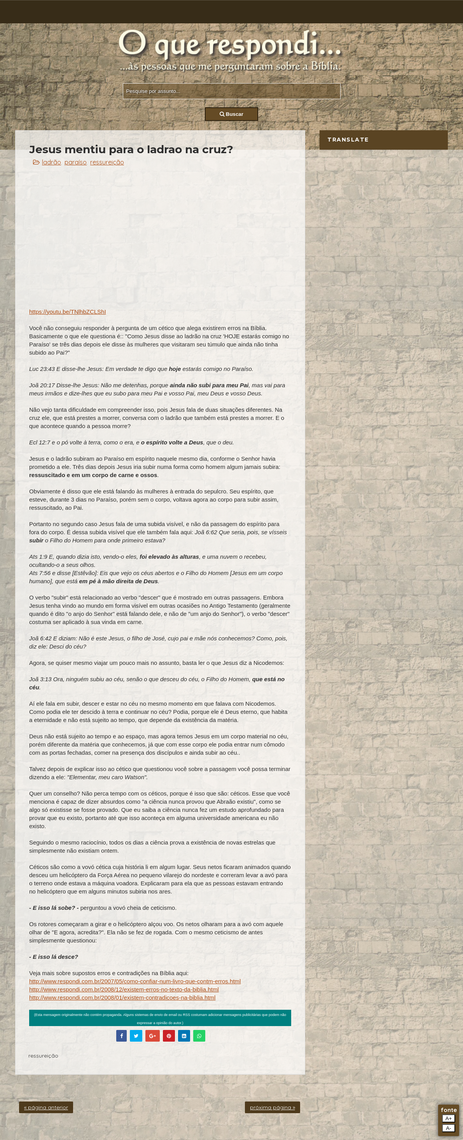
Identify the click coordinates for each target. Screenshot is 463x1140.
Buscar (231, 114)
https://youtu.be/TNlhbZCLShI (67, 311)
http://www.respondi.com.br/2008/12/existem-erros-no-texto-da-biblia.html (124, 989)
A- (448, 1128)
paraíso (76, 162)
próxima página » (272, 1107)
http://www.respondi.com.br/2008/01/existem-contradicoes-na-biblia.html (122, 997)
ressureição (107, 162)
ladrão (51, 162)
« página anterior (46, 1107)
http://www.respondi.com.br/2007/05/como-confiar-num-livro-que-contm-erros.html (135, 981)
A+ (449, 1118)
